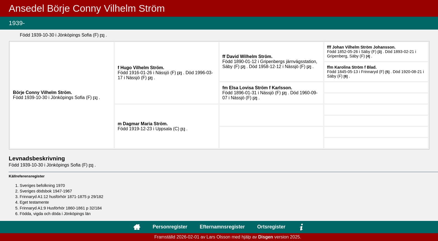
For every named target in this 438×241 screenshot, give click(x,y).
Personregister (170, 227)
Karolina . (355, 67)
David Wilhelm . (249, 56)
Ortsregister (271, 227)
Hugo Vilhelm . (142, 67)
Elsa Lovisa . (260, 87)
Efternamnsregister (222, 227)
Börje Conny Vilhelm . (42, 92)
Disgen (265, 237)
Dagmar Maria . (145, 123)
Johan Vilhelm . (364, 47)
